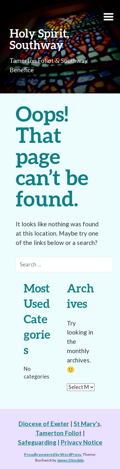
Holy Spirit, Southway (39, 39)
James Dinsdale (70, 460)
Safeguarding (37, 442)
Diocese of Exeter (44, 423)
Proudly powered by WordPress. (53, 454)
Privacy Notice (81, 442)
